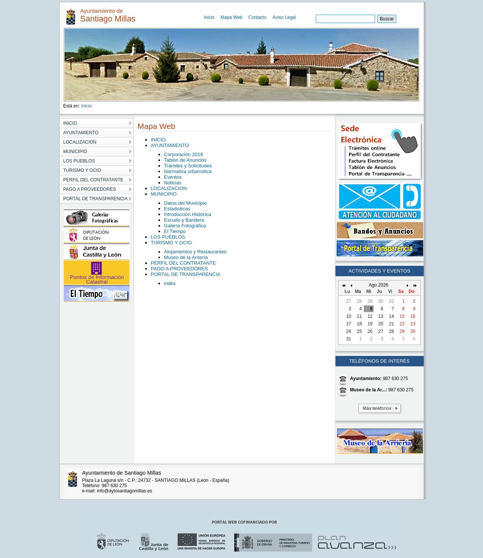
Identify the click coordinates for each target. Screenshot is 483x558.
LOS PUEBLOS (168, 237)
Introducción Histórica (187, 214)
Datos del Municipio (185, 203)
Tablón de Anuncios (185, 160)
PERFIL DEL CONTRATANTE (183, 263)
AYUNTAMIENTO (170, 145)
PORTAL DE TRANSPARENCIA (186, 274)
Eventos (173, 177)
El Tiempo (175, 231)
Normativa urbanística (188, 171)
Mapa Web (232, 17)
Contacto (257, 17)
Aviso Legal (284, 17)
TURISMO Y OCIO (171, 242)
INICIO (158, 140)
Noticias (173, 182)
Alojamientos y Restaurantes (195, 251)
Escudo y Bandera (184, 220)
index (170, 283)
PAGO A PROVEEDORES (179, 268)
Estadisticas (177, 209)
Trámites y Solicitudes (188, 166)
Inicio (209, 17)
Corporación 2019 (183, 154)
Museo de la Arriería (186, 257)
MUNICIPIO (164, 194)
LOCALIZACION (169, 188)
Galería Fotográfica (185, 225)
